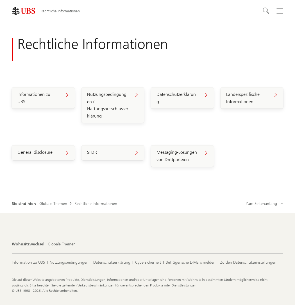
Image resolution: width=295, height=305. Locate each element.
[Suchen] (266, 11)
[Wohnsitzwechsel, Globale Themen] (62, 244)
